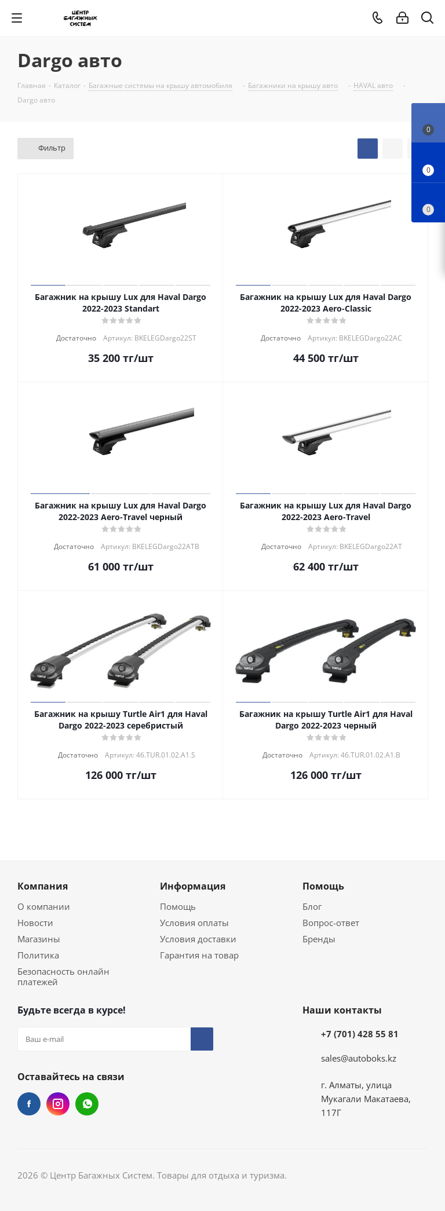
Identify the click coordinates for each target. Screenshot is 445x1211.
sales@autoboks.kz (358, 1058)
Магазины (38, 939)
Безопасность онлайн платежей (63, 976)
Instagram (58, 1103)
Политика (38, 955)
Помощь (178, 906)
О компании (43, 906)
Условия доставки (198, 939)
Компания (42, 886)
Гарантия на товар (199, 955)
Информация (192, 886)
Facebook (29, 1103)
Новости (35, 922)
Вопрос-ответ (330, 922)
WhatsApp (87, 1103)
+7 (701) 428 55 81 (360, 1034)
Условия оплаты (194, 922)
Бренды (318, 939)
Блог (312, 906)
